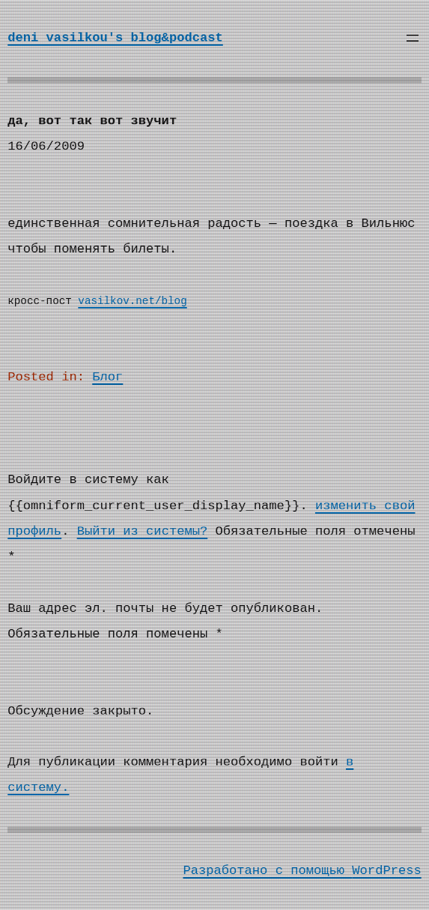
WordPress (386, 871)
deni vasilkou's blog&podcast (115, 38)
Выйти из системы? (142, 531)
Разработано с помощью (267, 871)
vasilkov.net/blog (132, 301)
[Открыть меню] (413, 38)
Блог (107, 377)
